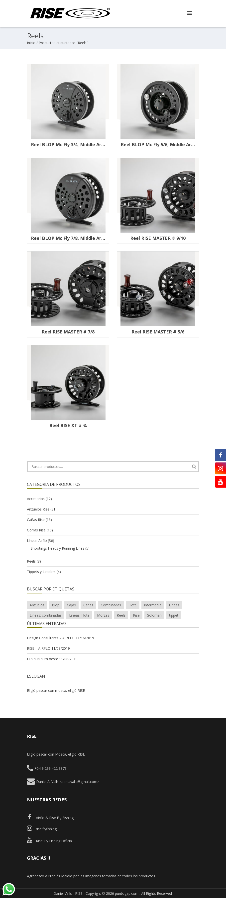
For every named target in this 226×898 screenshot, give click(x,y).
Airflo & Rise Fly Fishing (50, 817)
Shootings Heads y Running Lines (57, 548)
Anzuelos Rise (38, 509)
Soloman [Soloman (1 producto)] (154, 615)
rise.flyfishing (42, 829)
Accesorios (36, 498)
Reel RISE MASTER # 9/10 (158, 238)
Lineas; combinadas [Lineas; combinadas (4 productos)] (46, 615)
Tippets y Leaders (41, 571)
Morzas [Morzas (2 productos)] (103, 615)
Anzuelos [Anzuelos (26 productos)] (37, 605)
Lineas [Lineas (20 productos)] (174, 605)
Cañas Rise (36, 519)
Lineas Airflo (37, 540)
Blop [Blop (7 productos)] (55, 605)
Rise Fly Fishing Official (50, 840)
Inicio (31, 42)
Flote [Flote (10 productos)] (132, 605)
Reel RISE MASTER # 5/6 (157, 332)
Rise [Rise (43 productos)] (136, 615)
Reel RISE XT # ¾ (68, 425)
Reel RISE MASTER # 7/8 (68, 332)
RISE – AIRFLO (38, 648)
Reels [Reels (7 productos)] (121, 615)
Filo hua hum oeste (42, 658)
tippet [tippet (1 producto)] (173, 615)
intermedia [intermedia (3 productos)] (152, 605)
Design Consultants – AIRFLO (51, 638)
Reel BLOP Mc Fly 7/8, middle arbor (70, 238)
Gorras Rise (36, 530)
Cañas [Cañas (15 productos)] (88, 605)
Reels (31, 561)
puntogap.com (126, 893)
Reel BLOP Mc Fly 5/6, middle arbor (160, 144)
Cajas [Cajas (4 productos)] (71, 605)
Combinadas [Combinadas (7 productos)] (111, 605)
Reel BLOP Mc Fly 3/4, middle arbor (70, 144)
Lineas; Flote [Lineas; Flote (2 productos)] (79, 615)
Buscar (194, 466)
